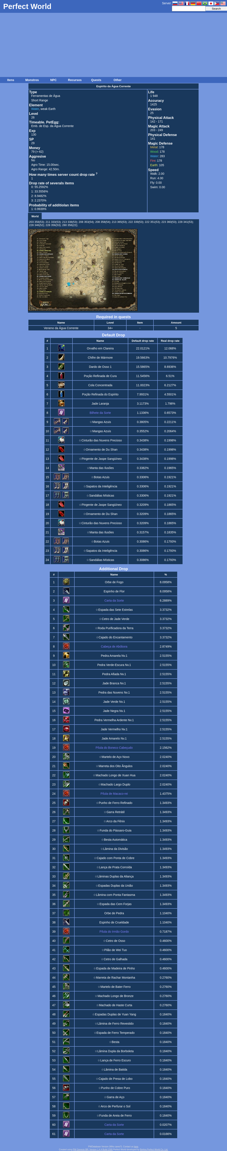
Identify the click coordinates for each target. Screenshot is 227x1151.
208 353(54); (86, 221)
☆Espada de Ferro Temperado (114, 1032)
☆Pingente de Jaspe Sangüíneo (100, 458)
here (136, 1146)
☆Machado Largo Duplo (114, 784)
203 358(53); (37, 221)
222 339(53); (136, 221)
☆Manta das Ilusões (100, 468)
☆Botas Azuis (100, 477)
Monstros (32, 80)
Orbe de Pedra (114, 913)
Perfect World (27, 6)
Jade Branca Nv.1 (114, 683)
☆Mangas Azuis (100, 422)
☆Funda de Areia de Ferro (114, 1115)
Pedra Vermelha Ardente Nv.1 (114, 720)
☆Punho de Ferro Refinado (114, 803)
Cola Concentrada (100, 385)
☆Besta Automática (114, 839)
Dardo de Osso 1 (100, 366)
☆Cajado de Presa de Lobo (114, 1078)
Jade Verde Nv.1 (114, 701)
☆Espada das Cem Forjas (114, 904)
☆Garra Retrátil (114, 812)
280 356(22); (70, 225)
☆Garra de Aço (114, 1097)
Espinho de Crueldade (114, 922)
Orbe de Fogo (114, 582)
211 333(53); (53, 221)
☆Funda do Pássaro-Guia (114, 830)
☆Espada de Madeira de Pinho (114, 968)
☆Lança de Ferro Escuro (114, 1060)
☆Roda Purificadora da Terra (114, 628)
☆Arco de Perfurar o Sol (114, 1106)
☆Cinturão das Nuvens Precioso (100, 440)
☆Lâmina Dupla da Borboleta (114, 1051)
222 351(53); (153, 221)
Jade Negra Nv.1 (114, 711)
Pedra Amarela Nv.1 (114, 655)
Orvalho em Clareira (100, 348)
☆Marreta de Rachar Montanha (114, 977)
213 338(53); (70, 221)
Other (117, 80)
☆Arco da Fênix (114, 821)
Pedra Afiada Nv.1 (114, 674)
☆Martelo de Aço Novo (114, 757)
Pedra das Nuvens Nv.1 (114, 692)
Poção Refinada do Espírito (100, 394)
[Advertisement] (113, 45)
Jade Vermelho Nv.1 (114, 729)
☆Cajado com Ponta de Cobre (114, 858)
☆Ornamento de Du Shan (100, 449)
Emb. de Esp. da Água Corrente (52, 126)
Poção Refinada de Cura (100, 376)
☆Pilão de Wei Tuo (114, 950)
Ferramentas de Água (45, 96)
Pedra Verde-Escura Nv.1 (114, 665)
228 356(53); (53, 225)
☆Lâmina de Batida (114, 1069)
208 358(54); (103, 221)
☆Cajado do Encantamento (114, 637)
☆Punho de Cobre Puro (114, 1088)
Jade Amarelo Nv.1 (114, 738)
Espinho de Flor (114, 591)
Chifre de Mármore (100, 357)
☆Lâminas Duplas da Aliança (114, 876)
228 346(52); (37, 225)
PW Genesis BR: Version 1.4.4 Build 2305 (93, 1149)
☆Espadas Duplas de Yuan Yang (114, 1014)
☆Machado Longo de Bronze (114, 996)
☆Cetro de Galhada (114, 959)
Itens (10, 80)
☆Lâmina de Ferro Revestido (114, 1023)
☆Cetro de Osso (114, 940)
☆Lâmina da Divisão (114, 849)
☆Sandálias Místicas (100, 495)
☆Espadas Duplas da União (114, 885)
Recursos (75, 80)
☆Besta (114, 1042)
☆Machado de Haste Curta (114, 1005)
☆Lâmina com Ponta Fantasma (114, 895)
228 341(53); (186, 221)
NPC (53, 80)
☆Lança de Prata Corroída (114, 867)
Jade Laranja (100, 403)
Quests (96, 80)
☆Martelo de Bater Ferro (114, 986)
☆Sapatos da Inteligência (100, 486)
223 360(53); (169, 221)
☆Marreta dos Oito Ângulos (114, 766)
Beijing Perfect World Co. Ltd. (154, 1149)
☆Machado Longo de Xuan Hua (114, 775)
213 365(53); (120, 221)
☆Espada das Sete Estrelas (114, 609)
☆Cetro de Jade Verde (114, 619)
